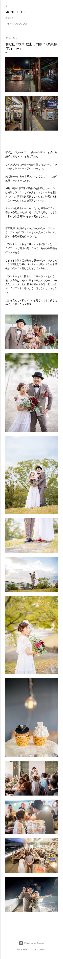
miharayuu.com (18, 23)
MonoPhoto (15, 12)
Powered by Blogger (31, 943)
